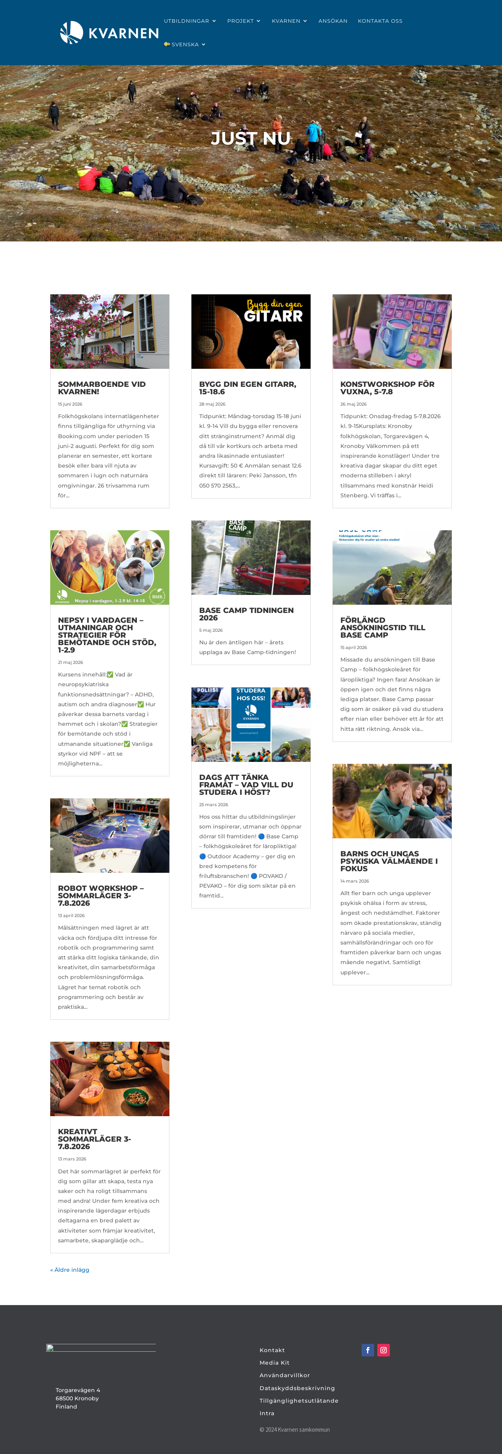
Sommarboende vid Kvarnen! (102, 388)
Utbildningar (186, 21)
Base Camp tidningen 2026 (246, 614)
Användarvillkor (285, 1375)
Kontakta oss (380, 21)
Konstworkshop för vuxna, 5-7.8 (387, 388)
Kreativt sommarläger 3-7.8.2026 (94, 1139)
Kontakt (272, 1350)
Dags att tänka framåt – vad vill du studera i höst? (246, 785)
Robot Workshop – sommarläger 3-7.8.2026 (101, 896)
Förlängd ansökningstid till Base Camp (383, 628)
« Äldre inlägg (69, 1269)
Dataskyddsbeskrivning (297, 1388)
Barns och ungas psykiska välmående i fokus (389, 861)
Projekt (240, 21)
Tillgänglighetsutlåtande (299, 1400)
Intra (267, 1413)
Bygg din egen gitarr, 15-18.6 (247, 388)
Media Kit (275, 1362)
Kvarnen (286, 21)
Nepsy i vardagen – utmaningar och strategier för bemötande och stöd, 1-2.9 (107, 635)
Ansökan (333, 21)
